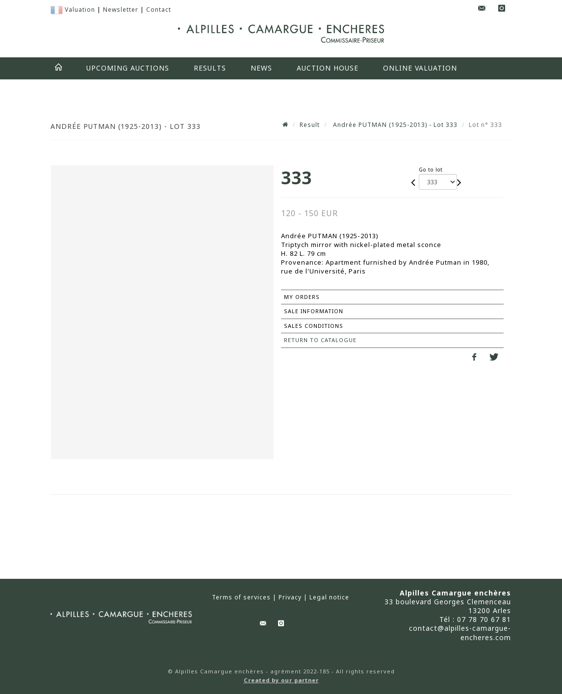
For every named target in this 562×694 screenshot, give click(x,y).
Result (310, 125)
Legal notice (329, 597)
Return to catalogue (320, 340)
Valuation (80, 9)
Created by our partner (281, 680)
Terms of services (241, 597)
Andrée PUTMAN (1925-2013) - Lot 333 (394, 125)
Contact (158, 9)
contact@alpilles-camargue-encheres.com (460, 632)
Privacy (290, 597)
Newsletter (120, 9)
